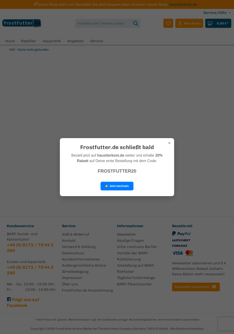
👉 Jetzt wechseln (117, 186)
